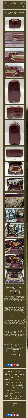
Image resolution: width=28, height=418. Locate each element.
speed (13, 380)
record (8, 390)
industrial (13, 390)
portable (21, 374)
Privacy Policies (14, 407)
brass (8, 382)
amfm (9, 377)
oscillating (19, 385)
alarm (15, 396)
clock (8, 384)
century (16, 382)
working (18, 377)
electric (18, 392)
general (8, 395)
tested (19, 371)
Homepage (14, 403)
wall (17, 380)
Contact (14, 405)
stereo (12, 377)
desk (18, 388)
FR (15, 412)
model (21, 396)
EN (13, 412)
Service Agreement (14, 410)
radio (13, 387)
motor (10, 371)
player (15, 371)
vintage (9, 374)
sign (13, 385)
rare (15, 374)
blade (22, 380)
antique (10, 393)
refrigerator (16, 398)
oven (18, 390)
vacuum (7, 388)
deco (21, 390)
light (11, 398)
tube (22, 388)
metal (12, 382)
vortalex (21, 382)
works (8, 379)
